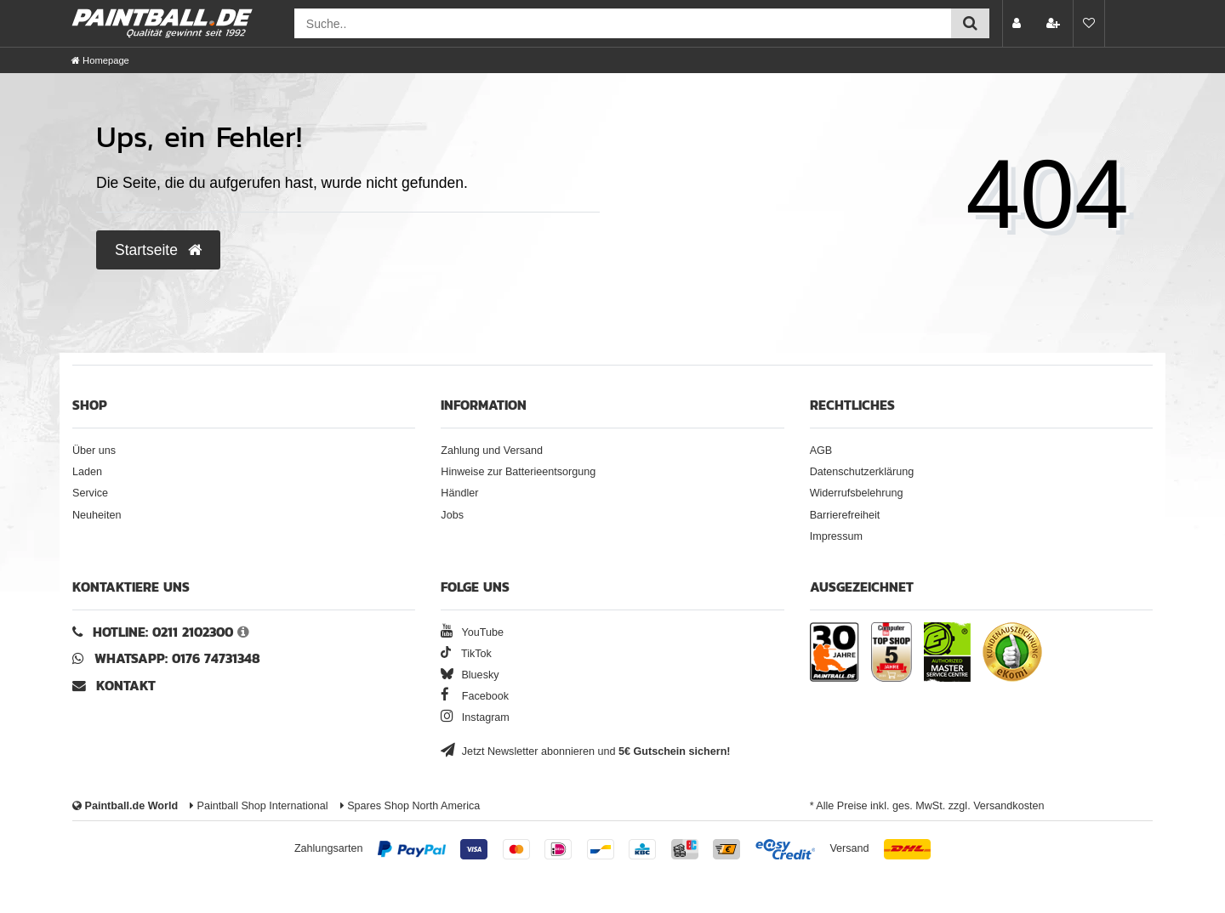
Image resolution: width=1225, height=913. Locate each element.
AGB (821, 450)
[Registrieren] (1055, 23)
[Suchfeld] (622, 23)
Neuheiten (96, 515)
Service (90, 493)
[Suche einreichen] (970, 23)
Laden (87, 472)
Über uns (94, 450)
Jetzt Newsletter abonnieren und (585, 751)
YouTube (472, 632)
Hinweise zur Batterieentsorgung (518, 472)
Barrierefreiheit (845, 515)
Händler (459, 493)
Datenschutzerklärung (862, 472)
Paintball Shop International (259, 806)
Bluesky (470, 675)
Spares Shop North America (410, 806)
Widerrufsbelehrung (856, 493)
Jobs (452, 515)
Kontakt (126, 685)
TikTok (466, 654)
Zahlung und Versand (492, 450)
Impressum (836, 536)
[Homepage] (100, 60)
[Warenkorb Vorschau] (1126, 23)
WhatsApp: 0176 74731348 (177, 658)
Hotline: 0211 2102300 (163, 632)
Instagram (475, 717)
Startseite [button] (158, 249)
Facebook (475, 696)
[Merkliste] (1089, 23)
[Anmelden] (1018, 23)
